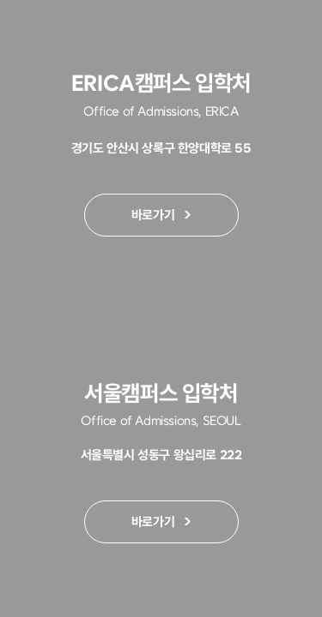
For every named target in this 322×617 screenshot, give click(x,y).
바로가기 (138, 217)
